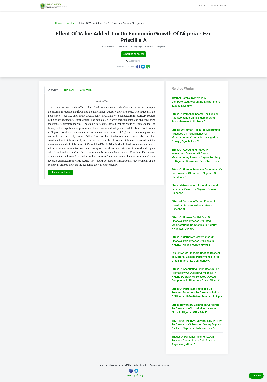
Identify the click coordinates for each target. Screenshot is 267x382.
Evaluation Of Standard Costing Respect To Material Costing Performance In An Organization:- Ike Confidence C (196, 256)
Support (256, 375)
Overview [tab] (52, 89)
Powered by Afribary (133, 375)
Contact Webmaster (159, 365)
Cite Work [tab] (86, 89)
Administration (141, 365)
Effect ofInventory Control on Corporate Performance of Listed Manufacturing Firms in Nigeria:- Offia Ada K (195, 308)
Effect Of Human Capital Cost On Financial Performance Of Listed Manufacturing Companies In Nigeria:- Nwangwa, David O (195, 223)
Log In (202, 5)
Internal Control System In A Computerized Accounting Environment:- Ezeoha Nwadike (196, 101)
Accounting (134, 61)
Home (58, 23)
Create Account (218, 5)
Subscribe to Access (133, 54)
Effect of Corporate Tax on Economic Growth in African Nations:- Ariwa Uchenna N (194, 205)
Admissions (111, 365)
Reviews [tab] (69, 89)
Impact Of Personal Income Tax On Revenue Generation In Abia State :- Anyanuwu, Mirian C (193, 340)
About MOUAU (125, 365)
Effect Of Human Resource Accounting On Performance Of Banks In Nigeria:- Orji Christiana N (197, 173)
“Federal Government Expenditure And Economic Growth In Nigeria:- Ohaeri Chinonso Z (195, 189)
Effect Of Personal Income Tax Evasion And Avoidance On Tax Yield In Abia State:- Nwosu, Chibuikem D (195, 117)
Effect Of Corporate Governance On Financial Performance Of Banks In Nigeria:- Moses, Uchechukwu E (193, 240)
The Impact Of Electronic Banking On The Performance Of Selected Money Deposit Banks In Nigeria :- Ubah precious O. (197, 324)
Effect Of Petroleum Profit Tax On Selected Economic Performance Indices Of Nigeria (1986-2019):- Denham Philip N (197, 292)
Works (70, 23)
